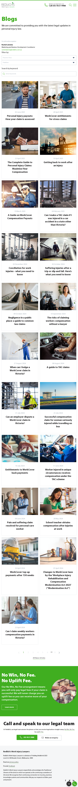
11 (55, 653)
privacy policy (14, 761)
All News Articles (39, 658)
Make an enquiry (51, 737)
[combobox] (39, 57)
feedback (12, 765)
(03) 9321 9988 (26, 737)
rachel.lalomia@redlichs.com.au (12, 50)
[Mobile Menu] (74, 5)
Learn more (9, 707)
